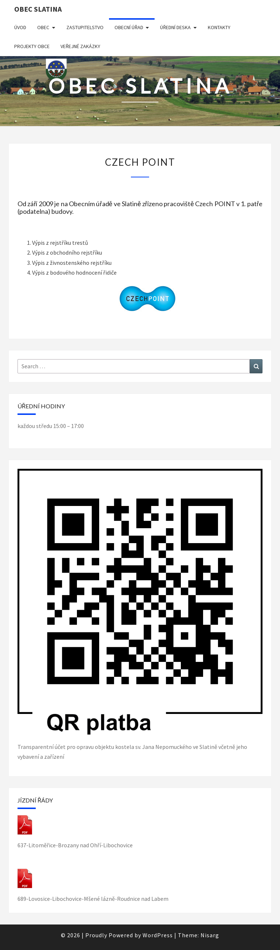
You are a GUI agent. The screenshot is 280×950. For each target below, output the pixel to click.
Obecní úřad (128, 27)
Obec (43, 27)
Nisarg (210, 935)
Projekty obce (32, 46)
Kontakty (219, 27)
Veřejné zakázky (80, 46)
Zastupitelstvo (85, 27)
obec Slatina (38, 8)
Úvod (20, 27)
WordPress (158, 935)
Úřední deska (175, 27)
